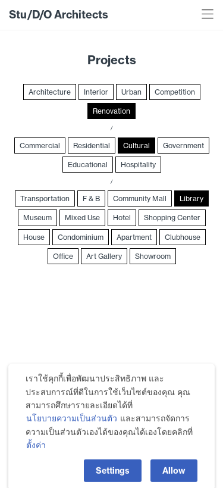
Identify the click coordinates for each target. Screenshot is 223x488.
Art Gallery (104, 256)
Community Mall (140, 198)
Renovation (111, 111)
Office (63, 256)
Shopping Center (172, 217)
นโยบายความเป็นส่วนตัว (71, 435)
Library (191, 198)
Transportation (45, 198)
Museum (37, 217)
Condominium (80, 237)
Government (183, 145)
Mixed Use (82, 217)
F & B (91, 198)
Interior (96, 91)
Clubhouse (182, 237)
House (34, 237)
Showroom (153, 256)
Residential (91, 145)
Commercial (40, 145)
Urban (131, 91)
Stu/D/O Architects (58, 14)
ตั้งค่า (36, 461)
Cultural (136, 145)
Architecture (50, 91)
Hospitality (138, 164)
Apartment (134, 237)
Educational (88, 164)
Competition (175, 91)
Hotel (122, 217)
